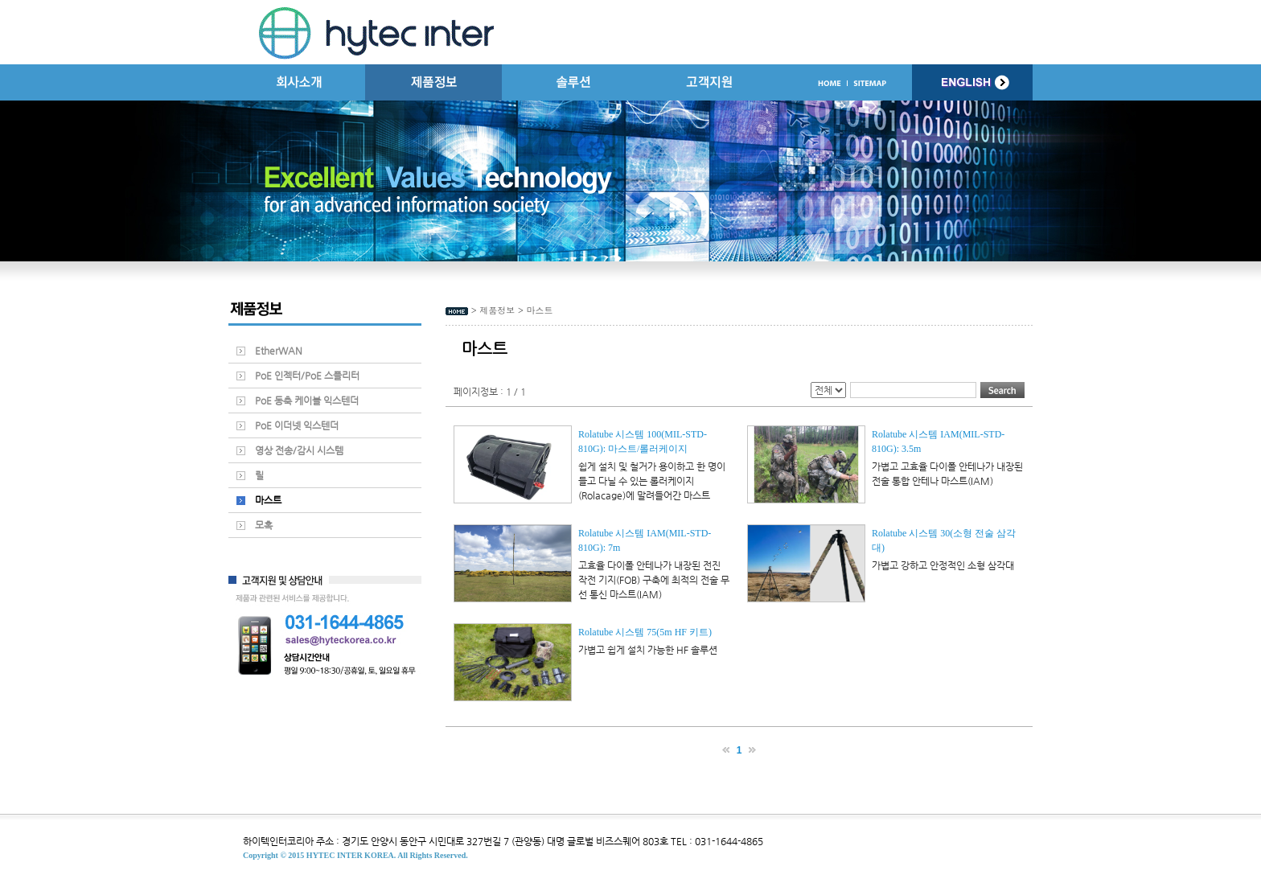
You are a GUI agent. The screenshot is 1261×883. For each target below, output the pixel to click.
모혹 (264, 525)
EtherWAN (278, 350)
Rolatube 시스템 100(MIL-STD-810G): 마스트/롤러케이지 (642, 441)
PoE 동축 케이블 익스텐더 (307, 400)
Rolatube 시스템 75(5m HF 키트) (645, 632)
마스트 (268, 500)
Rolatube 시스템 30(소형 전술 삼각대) (944, 540)
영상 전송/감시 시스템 (299, 450)
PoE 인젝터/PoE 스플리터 (307, 375)
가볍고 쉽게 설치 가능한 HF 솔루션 (647, 649)
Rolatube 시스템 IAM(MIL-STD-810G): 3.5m (938, 441)
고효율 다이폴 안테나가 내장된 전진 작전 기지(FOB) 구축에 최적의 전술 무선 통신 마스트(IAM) (653, 580)
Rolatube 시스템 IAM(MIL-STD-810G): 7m (644, 540)
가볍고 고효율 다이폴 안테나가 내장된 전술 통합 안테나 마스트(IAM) (947, 474)
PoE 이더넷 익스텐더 (297, 425)
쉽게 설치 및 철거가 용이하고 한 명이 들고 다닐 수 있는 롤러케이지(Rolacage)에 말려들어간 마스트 (651, 481)
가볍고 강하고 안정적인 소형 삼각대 (943, 565)
